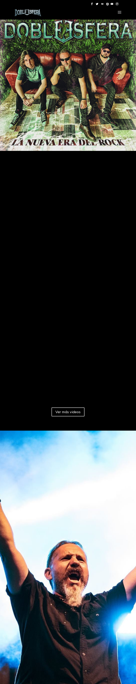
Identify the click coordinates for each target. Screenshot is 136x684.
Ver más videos (68, 412)
